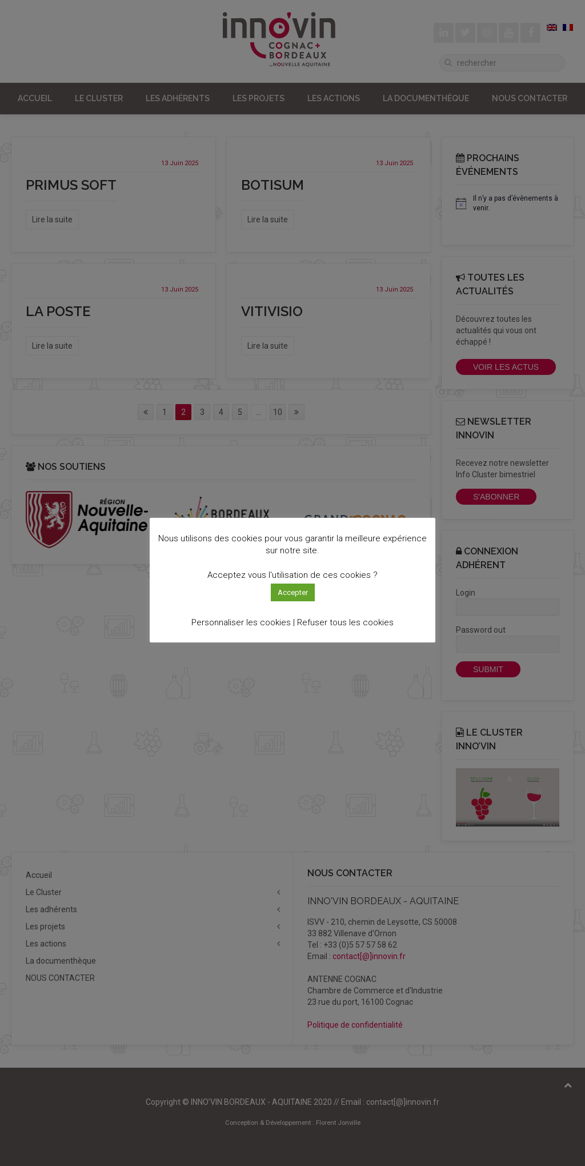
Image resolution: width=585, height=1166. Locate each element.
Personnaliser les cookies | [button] (243, 622)
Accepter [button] (293, 592)
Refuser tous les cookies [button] (345, 622)
